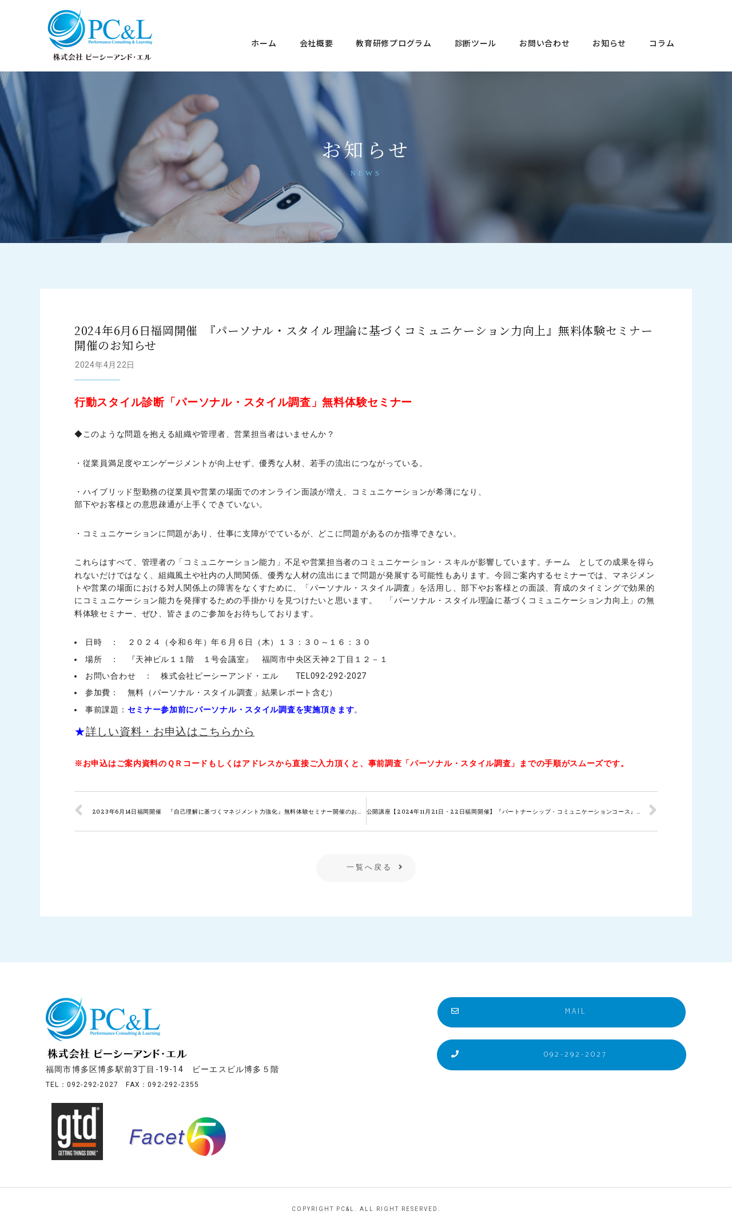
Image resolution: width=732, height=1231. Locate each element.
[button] (366, 868)
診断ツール (476, 43)
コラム (661, 43)
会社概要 (316, 43)
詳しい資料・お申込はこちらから (170, 732)
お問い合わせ (544, 43)
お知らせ (609, 43)
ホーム (263, 43)
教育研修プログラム (393, 43)
